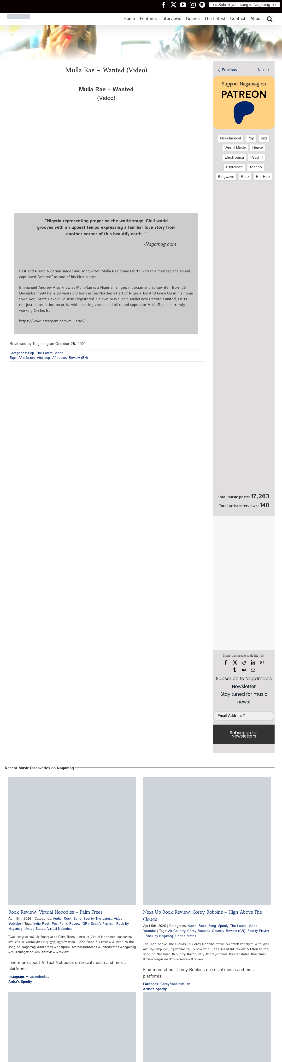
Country (218, 931)
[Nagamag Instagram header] (194, 4)
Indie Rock (41, 923)
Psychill (256, 157)
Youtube (14, 923)
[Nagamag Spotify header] (204, 4)
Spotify (88, 918)
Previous (229, 70)
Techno (255, 167)
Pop (31, 353)
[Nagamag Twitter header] (175, 4)
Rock (245, 177)
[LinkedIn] (253, 662)
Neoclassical (230, 138)
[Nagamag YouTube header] (185, 4)
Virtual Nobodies (59, 928)
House (257, 148)
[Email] (253, 669)
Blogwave (226, 177)
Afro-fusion (26, 357)
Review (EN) (78, 357)
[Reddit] (244, 662)
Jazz (264, 138)
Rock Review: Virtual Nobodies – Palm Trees (55, 912)
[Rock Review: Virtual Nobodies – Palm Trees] (72, 841)
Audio (57, 918)
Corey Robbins (198, 931)
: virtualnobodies (28, 976)
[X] (235, 662)
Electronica (234, 157)
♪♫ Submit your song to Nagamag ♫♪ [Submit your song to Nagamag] (244, 5)
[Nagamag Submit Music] (244, 466)
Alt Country (176, 931)
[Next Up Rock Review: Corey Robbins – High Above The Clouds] (207, 841)
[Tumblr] (234, 669)
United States (34, 928)
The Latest (44, 353)
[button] (269, 19)
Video (59, 353)
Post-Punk (59, 923)
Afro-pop (43, 357)
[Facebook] (225, 662)
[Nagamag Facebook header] (165, 4)
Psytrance (234, 167)
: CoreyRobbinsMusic (166, 984)
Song (77, 918)
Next (262, 70)
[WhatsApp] (262, 662)
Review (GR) (79, 923)
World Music (235, 148)
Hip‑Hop (263, 177)
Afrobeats (59, 357)
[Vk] (243, 669)
